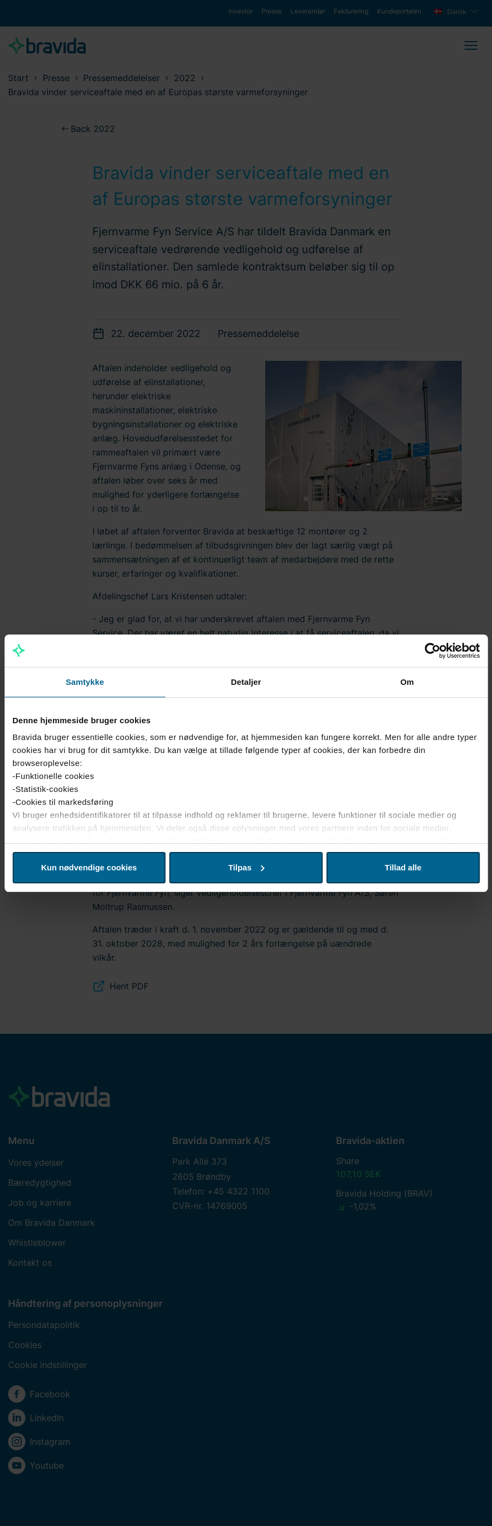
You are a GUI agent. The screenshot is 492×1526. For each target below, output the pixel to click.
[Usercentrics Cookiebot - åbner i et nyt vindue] (432, 651)
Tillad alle (403, 867)
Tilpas (246, 867)
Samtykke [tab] (85, 681)
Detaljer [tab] (246, 681)
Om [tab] (407, 681)
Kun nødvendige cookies (89, 867)
